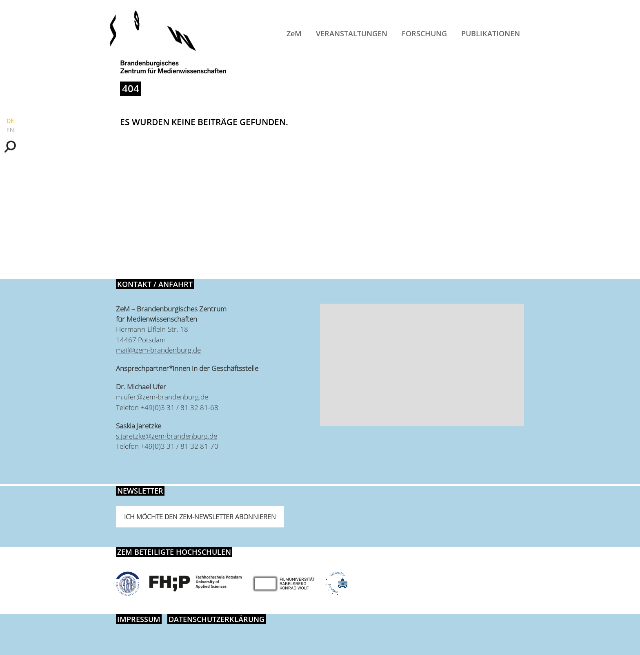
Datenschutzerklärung (216, 619)
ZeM (294, 33)
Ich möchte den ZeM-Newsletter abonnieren (200, 516)
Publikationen (490, 33)
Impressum (138, 619)
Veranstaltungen (351, 33)
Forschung (424, 33)
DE (10, 121)
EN (10, 130)
